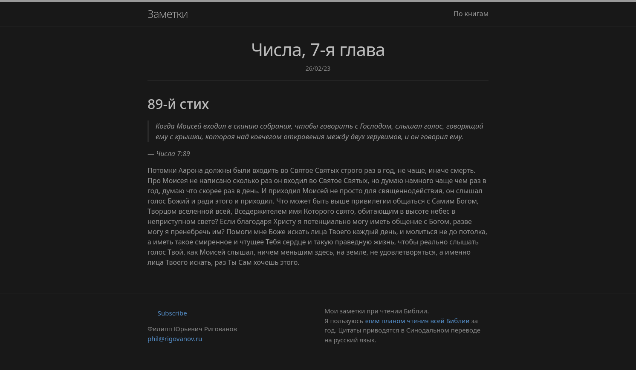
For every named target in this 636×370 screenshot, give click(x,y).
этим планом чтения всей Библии (417, 320)
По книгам (471, 13)
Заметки (167, 13)
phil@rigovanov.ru (174, 338)
